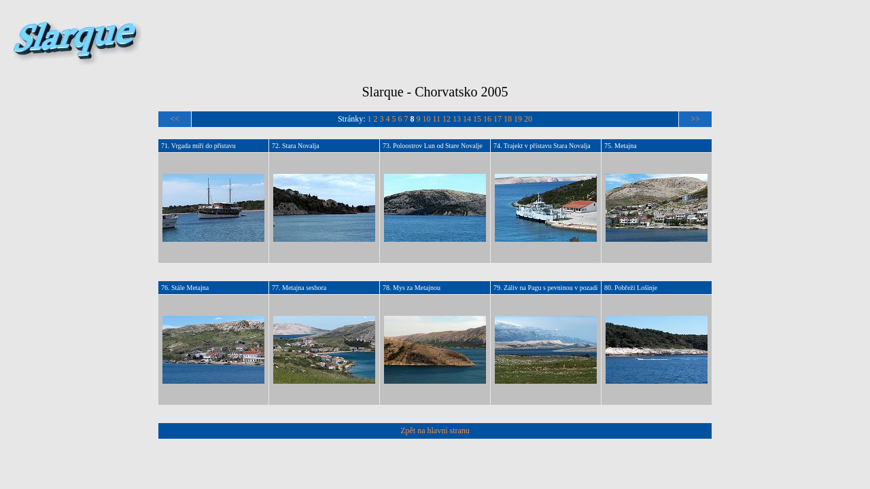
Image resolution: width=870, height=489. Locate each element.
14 (467, 119)
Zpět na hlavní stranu (435, 430)
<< (174, 119)
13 (457, 119)
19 (518, 119)
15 (477, 119)
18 (508, 119)
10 (427, 119)
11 (437, 119)
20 (528, 119)
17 (497, 119)
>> (695, 119)
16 (487, 119)
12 (446, 119)
